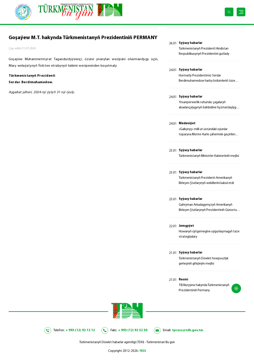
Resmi (183, 279)
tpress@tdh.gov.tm (187, 330)
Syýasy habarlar (190, 43)
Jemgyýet (186, 226)
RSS (143, 351)
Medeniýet (187, 123)
